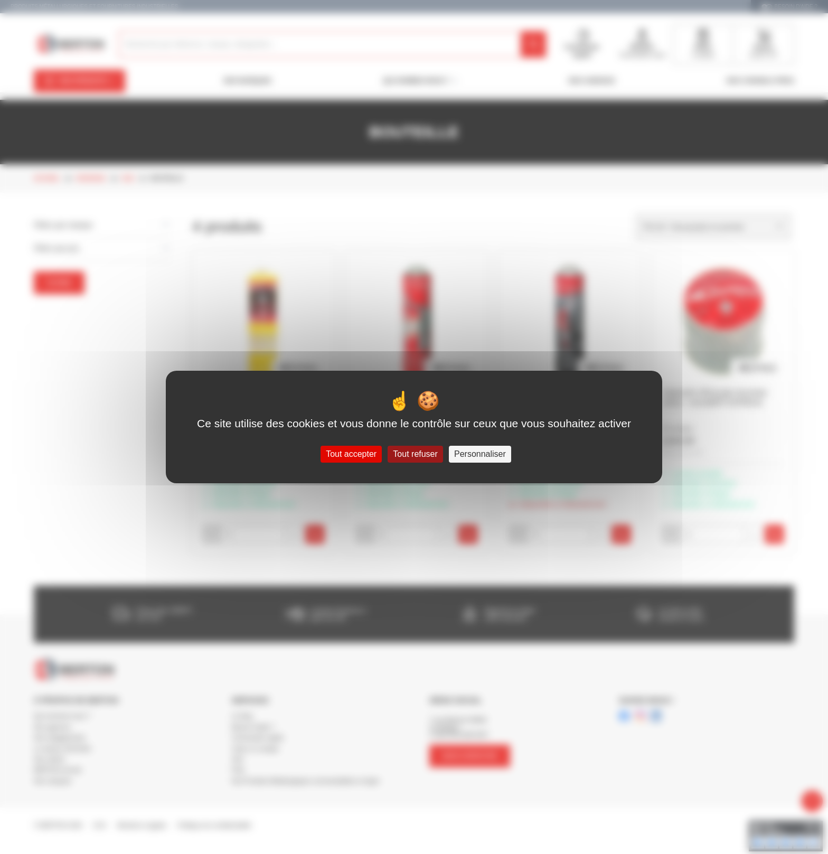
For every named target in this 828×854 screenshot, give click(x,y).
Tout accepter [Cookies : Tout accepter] (351, 453)
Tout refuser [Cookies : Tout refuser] (415, 453)
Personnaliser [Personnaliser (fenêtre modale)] (480, 453)
